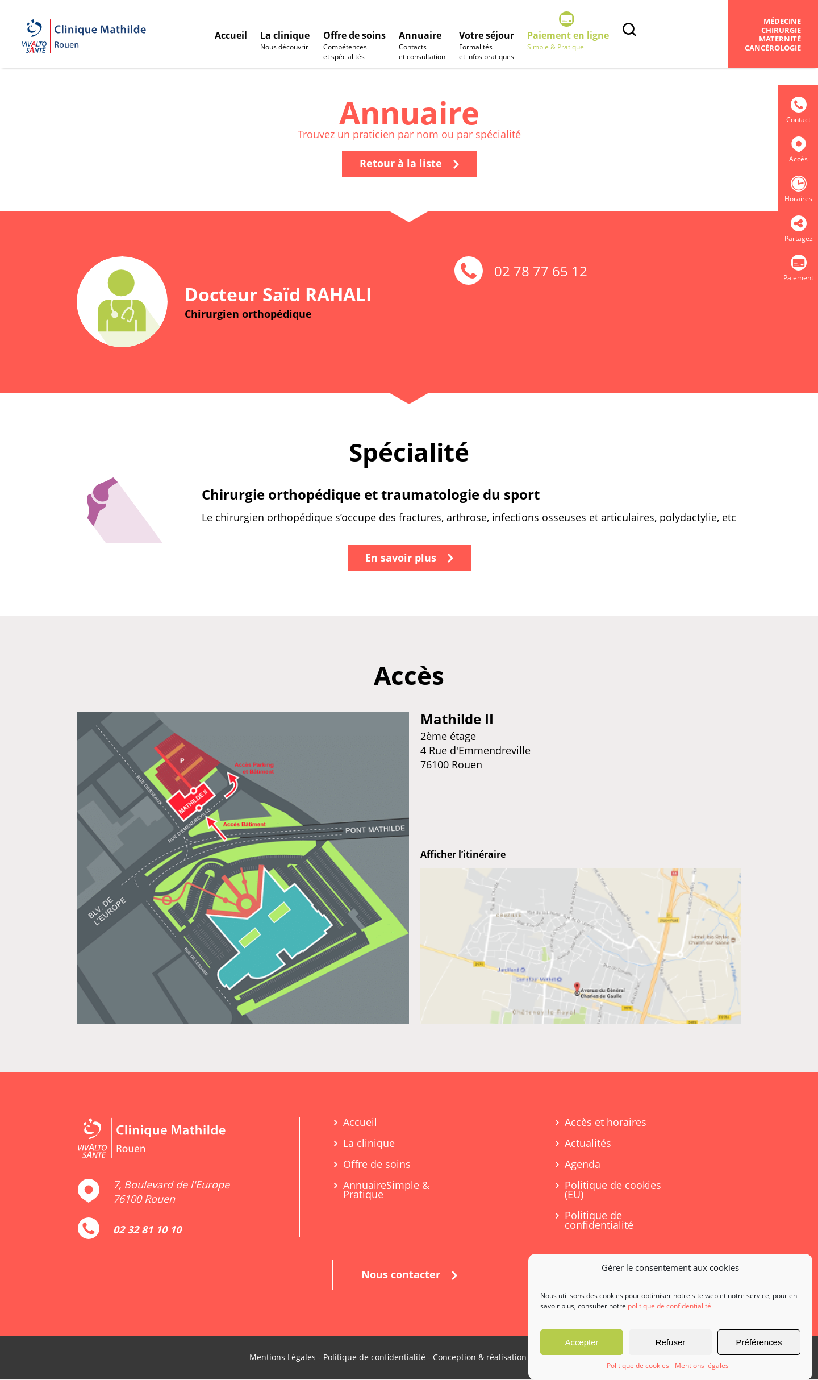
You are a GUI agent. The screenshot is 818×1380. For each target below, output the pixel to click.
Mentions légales (702, 1365)
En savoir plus (409, 558)
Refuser (671, 1342)
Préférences (759, 1342)
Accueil (231, 35)
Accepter (581, 1342)
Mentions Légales (282, 1357)
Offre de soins (355, 46)
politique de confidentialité (669, 1306)
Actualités (588, 1144)
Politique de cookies (638, 1365)
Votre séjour (487, 46)
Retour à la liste (409, 164)
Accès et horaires (605, 1123)
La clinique (285, 41)
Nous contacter (409, 1275)
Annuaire (423, 46)
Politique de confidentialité (599, 1221)
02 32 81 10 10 (147, 1230)
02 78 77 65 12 (540, 271)
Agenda (582, 1165)
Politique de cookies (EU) (613, 1190)
